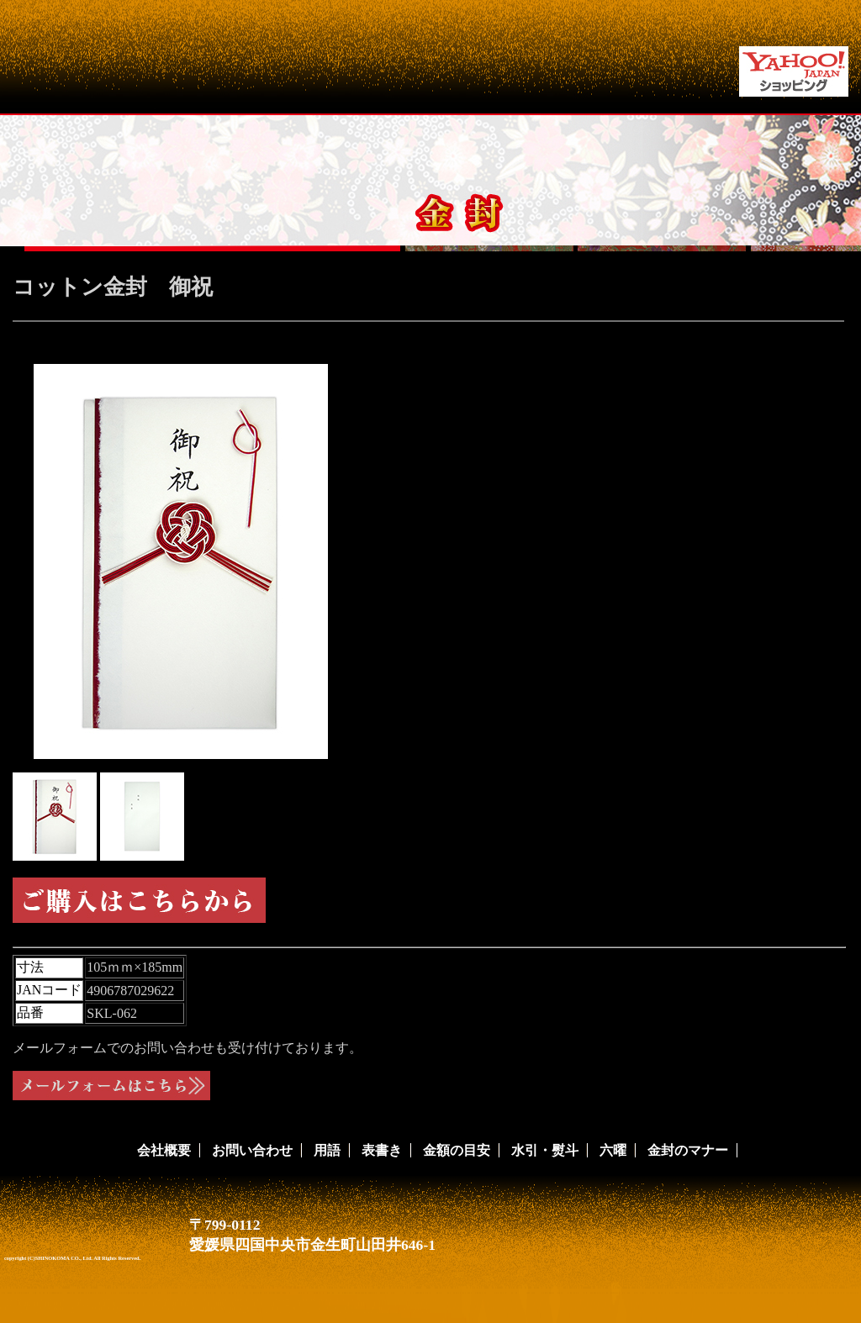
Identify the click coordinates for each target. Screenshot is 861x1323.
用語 (327, 1150)
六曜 (613, 1150)
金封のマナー (687, 1150)
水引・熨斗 (544, 1150)
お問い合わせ (252, 1150)
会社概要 (164, 1150)
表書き (382, 1150)
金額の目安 (456, 1150)
